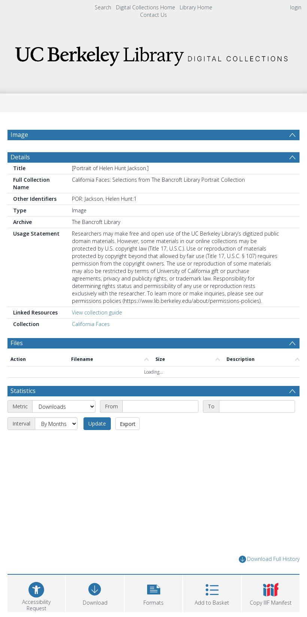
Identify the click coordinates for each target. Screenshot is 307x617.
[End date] (257, 406)
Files (16, 343)
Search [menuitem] (103, 7)
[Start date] (160, 406)
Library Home (196, 7)
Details (20, 157)
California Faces (91, 324)
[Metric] (63, 406)
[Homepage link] (153, 54)
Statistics (23, 391)
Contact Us (153, 14)
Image (19, 135)
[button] (153, 592)
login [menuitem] (295, 7)
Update (97, 423)
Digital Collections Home (145, 7)
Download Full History (269, 559)
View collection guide (97, 312)
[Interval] (56, 423)
